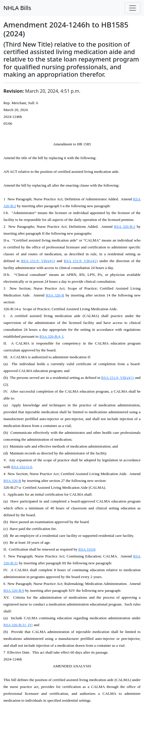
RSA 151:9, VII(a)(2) (81, 261)
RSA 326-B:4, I (51, 336)
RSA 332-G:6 (21, 467)
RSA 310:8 (86, 549)
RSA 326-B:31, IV (17, 625)
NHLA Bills (17, 8)
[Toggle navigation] (132, 8)
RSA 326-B (55, 295)
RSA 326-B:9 (13, 590)
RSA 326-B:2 (124, 226)
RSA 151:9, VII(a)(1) (38, 261)
